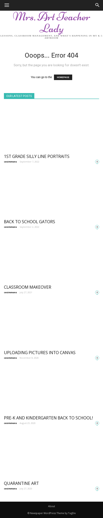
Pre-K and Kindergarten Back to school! (48, 418)
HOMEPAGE (63, 77)
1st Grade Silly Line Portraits (36, 156)
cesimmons (10, 161)
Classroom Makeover (27, 287)
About (51, 506)
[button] (97, 5)
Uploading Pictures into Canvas (40, 352)
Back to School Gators (29, 221)
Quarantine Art (21, 483)
